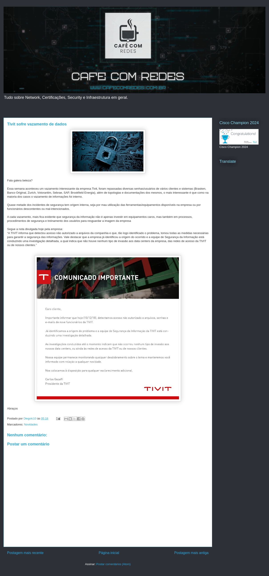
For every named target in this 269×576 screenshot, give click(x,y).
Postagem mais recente (25, 553)
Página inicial (109, 553)
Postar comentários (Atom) (113, 564)
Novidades (31, 424)
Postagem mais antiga (191, 553)
